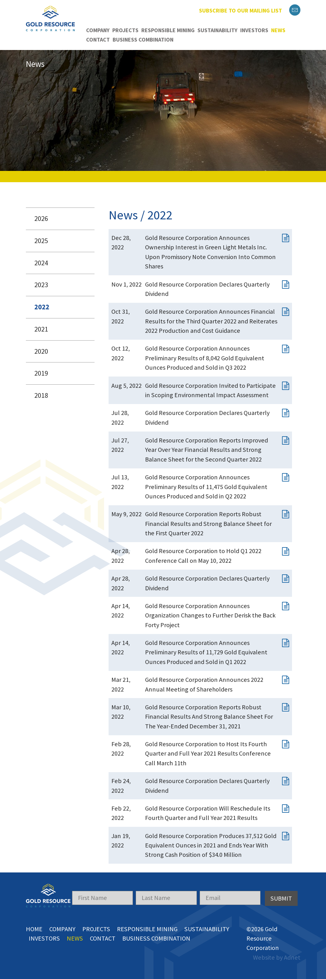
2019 (41, 373)
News (278, 30)
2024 (41, 262)
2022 (41, 306)
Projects (125, 30)
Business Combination (143, 39)
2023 (41, 284)
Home (34, 929)
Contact (98, 39)
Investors (254, 30)
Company (97, 30)
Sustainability (217, 30)
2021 (41, 329)
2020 (41, 351)
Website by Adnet (276, 957)
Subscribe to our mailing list (240, 10)
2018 (41, 395)
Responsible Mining (168, 30)
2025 (41, 240)
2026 (41, 218)
